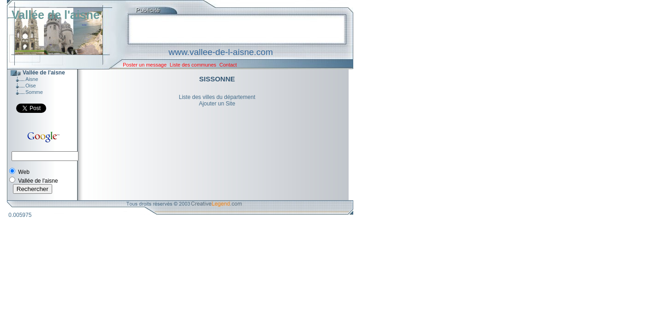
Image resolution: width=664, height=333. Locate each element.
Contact (228, 65)
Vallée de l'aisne (56, 14)
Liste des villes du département (217, 97)
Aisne (31, 79)
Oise (30, 85)
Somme (34, 92)
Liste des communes (192, 65)
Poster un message (145, 65)
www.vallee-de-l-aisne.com (221, 52)
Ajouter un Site (217, 103)
